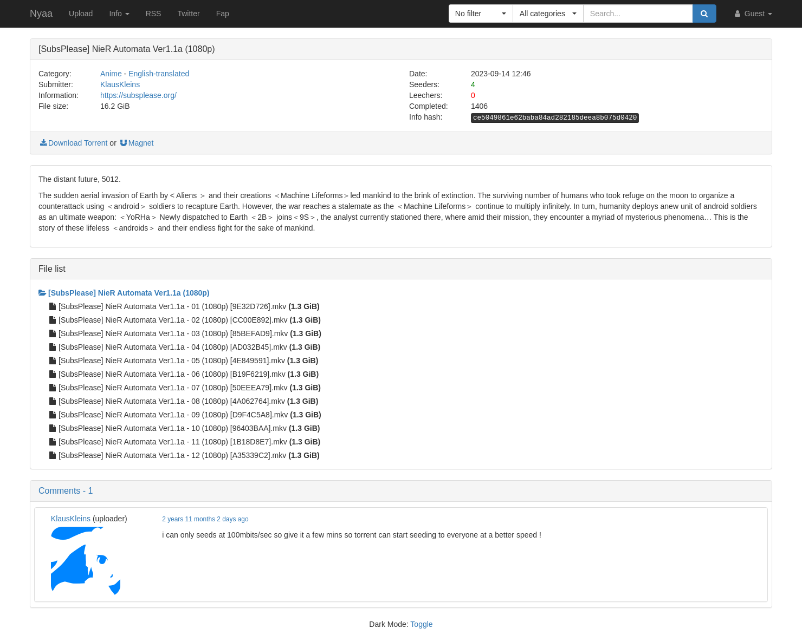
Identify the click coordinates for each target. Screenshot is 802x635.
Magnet (136, 143)
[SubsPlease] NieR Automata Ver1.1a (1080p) (124, 293)
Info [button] (119, 13)
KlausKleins (120, 84)
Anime (111, 73)
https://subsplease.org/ (138, 95)
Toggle (421, 624)
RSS (153, 13)
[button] (481, 13)
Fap (222, 13)
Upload (81, 13)
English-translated (158, 73)
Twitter (188, 13)
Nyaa (41, 13)
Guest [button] (752, 13)
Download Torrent (72, 143)
